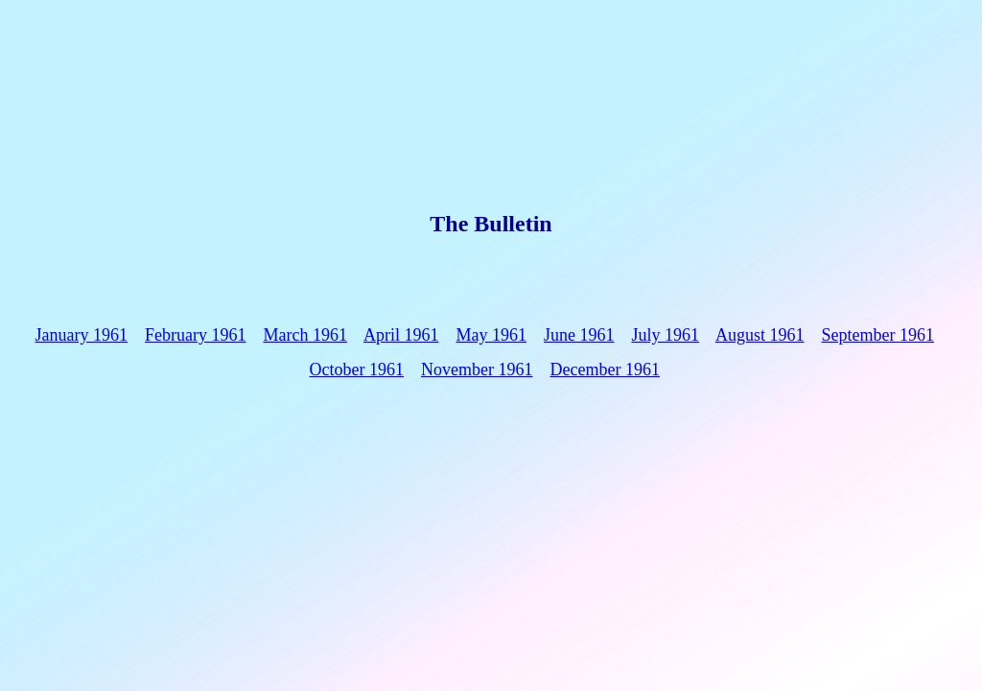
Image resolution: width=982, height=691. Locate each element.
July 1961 (665, 335)
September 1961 (878, 335)
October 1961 (357, 369)
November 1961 (476, 369)
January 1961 (81, 335)
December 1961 (605, 369)
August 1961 (760, 335)
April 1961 (401, 335)
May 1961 (491, 335)
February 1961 (195, 335)
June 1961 (579, 335)
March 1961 (304, 335)
